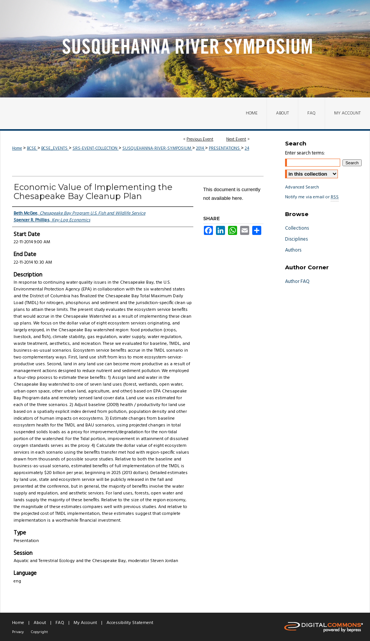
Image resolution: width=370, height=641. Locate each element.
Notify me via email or (312, 197)
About (40, 623)
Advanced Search (302, 187)
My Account (85, 623)
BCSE (32, 148)
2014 (200, 148)
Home (17, 148)
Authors (293, 250)
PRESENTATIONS (225, 148)
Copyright (39, 632)
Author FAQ (297, 282)
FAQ (59, 623)
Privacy (18, 632)
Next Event (236, 139)
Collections (297, 228)
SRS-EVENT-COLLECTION (95, 148)
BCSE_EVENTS (55, 148)
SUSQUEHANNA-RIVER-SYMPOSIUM (157, 148)
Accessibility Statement (129, 623)
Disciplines (296, 239)
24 (247, 148)
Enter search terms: (305, 153)
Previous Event (200, 139)
